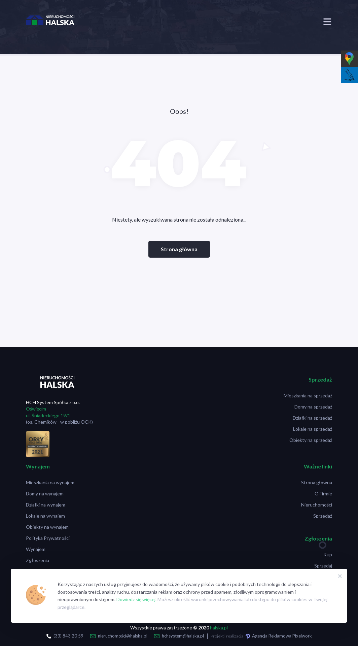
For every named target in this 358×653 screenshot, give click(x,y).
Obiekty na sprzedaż (310, 440)
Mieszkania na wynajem (50, 482)
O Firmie (323, 493)
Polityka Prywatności (48, 538)
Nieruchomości (316, 505)
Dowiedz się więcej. (136, 599)
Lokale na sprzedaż (312, 429)
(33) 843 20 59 (68, 636)
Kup (327, 554)
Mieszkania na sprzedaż (308, 395)
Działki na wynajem (45, 505)
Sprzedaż (322, 516)
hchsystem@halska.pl (183, 636)
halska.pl (219, 627)
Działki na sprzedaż (312, 418)
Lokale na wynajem (45, 516)
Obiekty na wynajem (47, 527)
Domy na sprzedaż (313, 407)
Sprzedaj (323, 565)
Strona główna (179, 249)
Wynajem (35, 549)
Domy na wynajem (45, 493)
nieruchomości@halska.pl (122, 636)
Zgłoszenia (37, 560)
